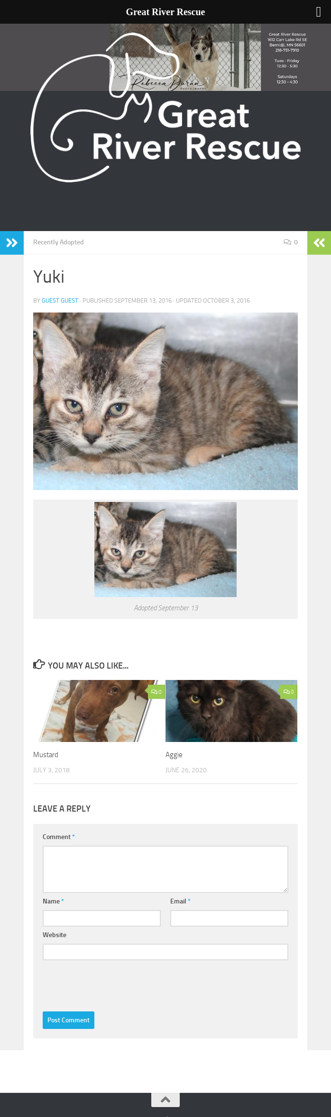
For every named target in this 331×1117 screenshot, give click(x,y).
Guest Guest (60, 300)
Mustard (45, 755)
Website (54, 935)
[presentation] (115, 983)
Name (53, 901)
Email (180, 901)
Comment (59, 837)
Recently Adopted (58, 242)
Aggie (174, 755)
